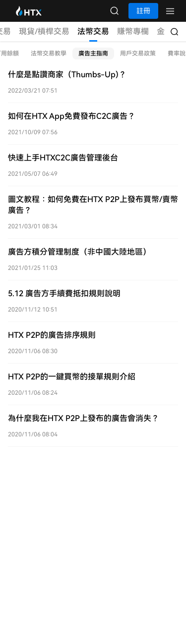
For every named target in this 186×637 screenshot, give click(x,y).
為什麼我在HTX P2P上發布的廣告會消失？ (83, 418)
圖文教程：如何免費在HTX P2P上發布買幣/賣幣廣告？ (93, 205)
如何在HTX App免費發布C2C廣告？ (71, 116)
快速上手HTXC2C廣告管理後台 (63, 157)
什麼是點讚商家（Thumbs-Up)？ (67, 74)
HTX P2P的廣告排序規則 (52, 335)
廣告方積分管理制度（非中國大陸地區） (79, 252)
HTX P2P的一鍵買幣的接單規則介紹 (71, 376)
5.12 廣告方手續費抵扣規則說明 (64, 293)
